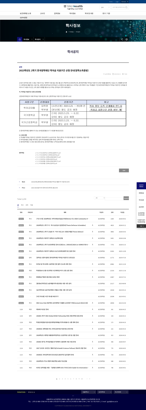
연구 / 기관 (106, 13)
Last (89, 378)
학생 (31, 205)
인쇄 (126, 39)
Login (117, 1)
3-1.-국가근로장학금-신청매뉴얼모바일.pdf (48, 155)
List (124, 170)
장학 (27, 205)
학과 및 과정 (89, 13)
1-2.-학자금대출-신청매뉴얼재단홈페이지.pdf (48, 161)
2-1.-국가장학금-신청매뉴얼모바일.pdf (47, 159)
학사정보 (72, 13)
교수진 (42, 13)
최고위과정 (118, 392)
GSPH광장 (23, 17)
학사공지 (78, 32)
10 (82, 378)
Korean (124, 2)
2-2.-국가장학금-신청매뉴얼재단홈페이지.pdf (48, 157)
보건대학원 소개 (25, 13)
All (18, 205)
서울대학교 (85, 392)
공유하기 (122, 39)
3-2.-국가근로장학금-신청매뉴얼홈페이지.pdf (48, 153)
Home (110, 1)
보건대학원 (102, 392)
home (19, 39)
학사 (22, 205)
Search (126, 198)
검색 (102, 7)
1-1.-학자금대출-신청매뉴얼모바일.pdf (47, 163)
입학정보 (57, 13)
